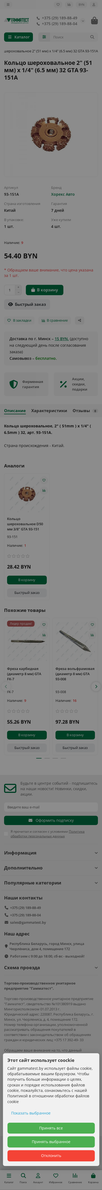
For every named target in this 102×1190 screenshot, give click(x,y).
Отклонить (51, 1155)
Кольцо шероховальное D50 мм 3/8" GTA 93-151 (25, 523)
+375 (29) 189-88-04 (55, 23)
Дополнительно (51, 868)
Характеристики (49, 410)
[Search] (74, 37)
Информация (51, 853)
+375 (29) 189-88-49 (55, 17)
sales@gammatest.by (28, 922)
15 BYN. (62, 338)
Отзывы (85, 410)
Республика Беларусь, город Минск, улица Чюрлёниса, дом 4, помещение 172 (47, 946)
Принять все (51, 1128)
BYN (81, 4)
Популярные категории (51, 883)
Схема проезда (51, 967)
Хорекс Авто (63, 194)
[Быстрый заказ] (27, 304)
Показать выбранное (31, 1113)
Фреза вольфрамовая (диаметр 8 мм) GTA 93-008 (74, 673)
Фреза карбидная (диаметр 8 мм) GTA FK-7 (24, 673)
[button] (6, 686)
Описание (15, 410)
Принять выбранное (51, 1141)
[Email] (51, 807)
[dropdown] (8, 5)
